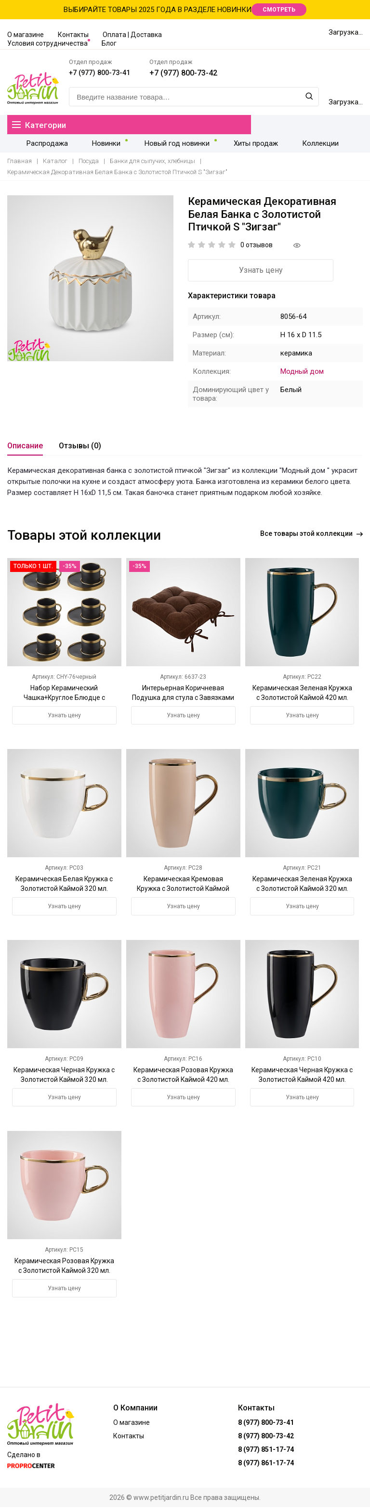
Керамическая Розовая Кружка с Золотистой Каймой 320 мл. (64, 1273)
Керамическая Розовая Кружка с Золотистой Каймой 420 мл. (183, 1082)
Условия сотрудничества (47, 43)
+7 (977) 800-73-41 (128, 74)
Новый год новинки (162, 145)
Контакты (73, 34)
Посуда (89, 163)
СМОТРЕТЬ (279, 9)
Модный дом (302, 373)
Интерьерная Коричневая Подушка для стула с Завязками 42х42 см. (183, 700)
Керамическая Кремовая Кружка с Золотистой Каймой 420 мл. (183, 891)
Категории (40, 127)
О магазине (25, 34)
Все (311, 537)
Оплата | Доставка (132, 34)
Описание (25, 448)
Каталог (55, 163)
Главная (19, 163)
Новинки (96, 145)
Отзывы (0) (80, 448)
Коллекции (296, 145)
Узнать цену (241, 272)
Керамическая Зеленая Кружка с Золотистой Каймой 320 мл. (302, 891)
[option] (90, 281)
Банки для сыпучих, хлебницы (152, 163)
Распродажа (44, 145)
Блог (109, 43)
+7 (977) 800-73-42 (215, 74)
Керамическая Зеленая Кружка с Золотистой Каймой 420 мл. (302, 700)
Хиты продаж (237, 145)
